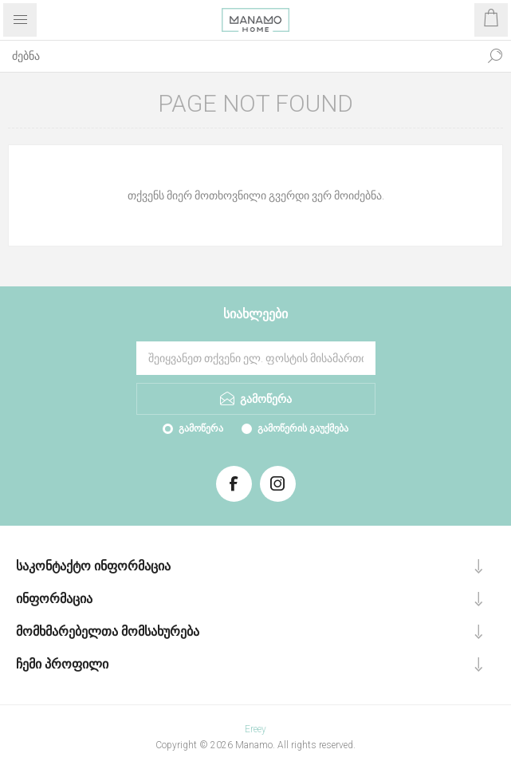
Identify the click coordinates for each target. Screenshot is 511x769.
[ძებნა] (239, 56)
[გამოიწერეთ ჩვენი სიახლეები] (255, 358)
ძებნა (495, 56)
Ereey (255, 729)
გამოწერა (201, 428)
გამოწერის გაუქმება (302, 428)
